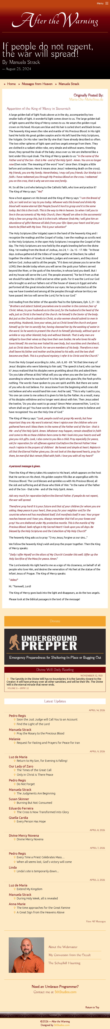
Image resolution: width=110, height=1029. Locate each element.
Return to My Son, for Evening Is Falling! (40, 760)
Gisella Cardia (18, 817)
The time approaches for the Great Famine (41, 907)
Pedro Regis (17, 715)
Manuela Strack (68, 84)
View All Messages (96, 921)
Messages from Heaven (37, 84)
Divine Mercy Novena (24, 835)
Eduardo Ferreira (21, 808)
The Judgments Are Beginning (34, 793)
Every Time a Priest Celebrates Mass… (39, 857)
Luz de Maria (18, 757)
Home (11, 84)
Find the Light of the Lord (31, 724)
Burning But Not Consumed (32, 802)
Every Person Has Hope (29, 821)
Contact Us (55, 1014)
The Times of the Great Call (32, 770)
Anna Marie (17, 904)
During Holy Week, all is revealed (35, 898)
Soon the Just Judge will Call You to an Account (45, 719)
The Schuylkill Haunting (64, 963)
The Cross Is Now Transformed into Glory (41, 812)
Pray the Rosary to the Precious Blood (38, 733)
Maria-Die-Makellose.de (86, 99)
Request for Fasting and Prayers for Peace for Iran (46, 742)
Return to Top (92, 1007)
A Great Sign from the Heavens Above (38, 912)
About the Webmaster (62, 947)
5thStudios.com (65, 992)
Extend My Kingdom (27, 889)
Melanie (14, 739)
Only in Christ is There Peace (33, 774)
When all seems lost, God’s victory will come (42, 861)
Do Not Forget (24, 784)
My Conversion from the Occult (69, 955)
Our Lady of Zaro (21, 766)
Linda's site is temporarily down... (36, 871)
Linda (13, 867)
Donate (55, 621)
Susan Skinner (19, 799)
